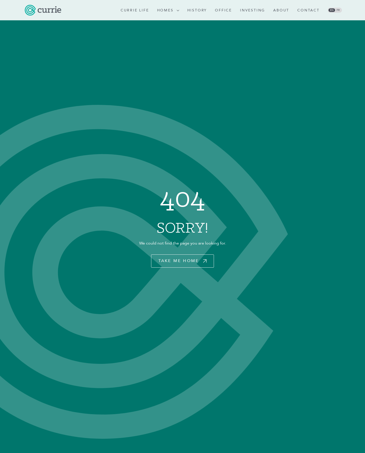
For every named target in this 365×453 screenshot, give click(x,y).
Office (223, 10)
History (197, 10)
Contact (308, 10)
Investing (252, 10)
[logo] (43, 10)
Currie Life (135, 10)
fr (338, 10)
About (281, 10)
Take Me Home (178, 261)
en (332, 10)
